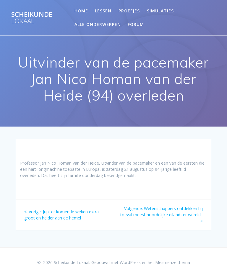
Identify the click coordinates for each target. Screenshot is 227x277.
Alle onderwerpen (97, 24)
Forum (136, 24)
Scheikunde (31, 17)
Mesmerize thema (172, 262)
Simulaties (160, 11)
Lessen (103, 11)
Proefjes (129, 11)
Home (81, 11)
